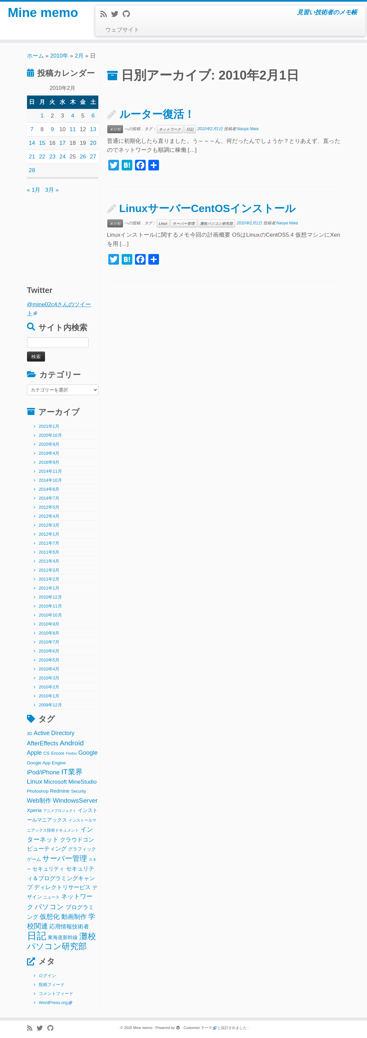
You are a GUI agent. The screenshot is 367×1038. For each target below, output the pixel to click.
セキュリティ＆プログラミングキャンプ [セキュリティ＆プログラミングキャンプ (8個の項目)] (61, 878)
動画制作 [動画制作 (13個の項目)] (74, 916)
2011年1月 (49, 588)
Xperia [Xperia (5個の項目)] (34, 810)
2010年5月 (49, 659)
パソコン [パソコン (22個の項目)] (49, 906)
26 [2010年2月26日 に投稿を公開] (83, 156)
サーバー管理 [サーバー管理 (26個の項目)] (64, 858)
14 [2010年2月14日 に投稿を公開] (32, 143)
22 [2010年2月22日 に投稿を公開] (42, 156)
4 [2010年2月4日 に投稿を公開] (72, 116)
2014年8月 (49, 489)
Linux (163, 223)
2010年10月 (50, 615)
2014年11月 (50, 471)
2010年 (59, 56)
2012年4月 (49, 516)
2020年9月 (49, 444)
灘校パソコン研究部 (216, 223)
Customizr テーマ (198, 1028)
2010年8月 (49, 633)
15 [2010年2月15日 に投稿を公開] (42, 143)
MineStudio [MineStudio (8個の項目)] (82, 782)
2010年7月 (49, 642)
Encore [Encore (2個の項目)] (57, 753)
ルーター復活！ (157, 114)
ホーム (35, 56)
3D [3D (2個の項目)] (29, 733)
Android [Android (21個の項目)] (72, 743)
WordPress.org (53, 1002)
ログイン (47, 975)
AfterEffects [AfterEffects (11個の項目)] (42, 743)
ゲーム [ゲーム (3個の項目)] (34, 859)
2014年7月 (49, 498)
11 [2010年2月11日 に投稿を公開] (73, 129)
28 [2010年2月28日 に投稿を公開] (32, 170)
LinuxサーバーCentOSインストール (207, 208)
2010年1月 (49, 695)
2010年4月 (49, 668)
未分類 (115, 129)
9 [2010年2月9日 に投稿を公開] (52, 129)
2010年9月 (49, 624)
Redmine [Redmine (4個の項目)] (59, 791)
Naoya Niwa (248, 129)
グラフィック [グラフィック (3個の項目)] (82, 849)
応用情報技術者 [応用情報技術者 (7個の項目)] (69, 926)
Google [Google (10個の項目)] (88, 752)
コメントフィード (56, 993)
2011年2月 (49, 579)
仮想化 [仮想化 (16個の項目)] (50, 916)
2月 (79, 56)
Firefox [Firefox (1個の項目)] (71, 753)
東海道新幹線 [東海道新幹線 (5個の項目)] (63, 937)
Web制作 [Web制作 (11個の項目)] (39, 800)
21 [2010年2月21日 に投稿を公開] (32, 156)
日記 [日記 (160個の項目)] (36, 935)
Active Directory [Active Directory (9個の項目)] (54, 733)
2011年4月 (49, 561)
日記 (190, 129)
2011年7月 (49, 543)
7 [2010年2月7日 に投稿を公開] (31, 129)
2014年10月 (50, 480)
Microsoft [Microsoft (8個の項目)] (55, 782)
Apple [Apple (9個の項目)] (34, 752)
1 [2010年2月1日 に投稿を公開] (42, 116)
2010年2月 (49, 686)
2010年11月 (50, 606)
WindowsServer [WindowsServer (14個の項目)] (75, 800)
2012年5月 (49, 507)
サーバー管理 (184, 223)
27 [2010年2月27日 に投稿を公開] (93, 156)
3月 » (52, 190)
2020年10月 (50, 435)
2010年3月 (49, 677)
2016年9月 (49, 462)
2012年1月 (49, 534)
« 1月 (34, 190)
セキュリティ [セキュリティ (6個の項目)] (48, 869)
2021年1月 (49, 426)
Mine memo (43, 13)
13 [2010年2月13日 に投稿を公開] (93, 129)
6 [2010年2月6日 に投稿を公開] (92, 116)
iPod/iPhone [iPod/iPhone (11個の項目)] (43, 772)
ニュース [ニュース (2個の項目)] (51, 897)
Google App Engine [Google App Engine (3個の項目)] (46, 762)
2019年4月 (49, 453)
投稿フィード (52, 984)
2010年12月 (50, 597)
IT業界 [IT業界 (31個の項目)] (72, 772)
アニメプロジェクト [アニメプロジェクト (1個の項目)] (59, 811)
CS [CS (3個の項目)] (46, 753)
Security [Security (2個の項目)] (78, 791)
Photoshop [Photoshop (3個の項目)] (38, 791)
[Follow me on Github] (128, 14)
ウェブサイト (122, 30)
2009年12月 (50, 704)
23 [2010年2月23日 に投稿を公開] (52, 156)
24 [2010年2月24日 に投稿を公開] (62, 156)
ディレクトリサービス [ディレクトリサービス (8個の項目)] (62, 887)
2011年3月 (49, 570)
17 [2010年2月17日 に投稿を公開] (62, 143)
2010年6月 (49, 651)
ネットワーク (170, 129)
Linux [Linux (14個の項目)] (34, 781)
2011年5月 (49, 552)
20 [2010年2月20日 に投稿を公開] (93, 143)
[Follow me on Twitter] (117, 14)
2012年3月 (49, 525)
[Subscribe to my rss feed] (105, 14)
